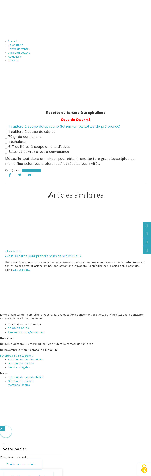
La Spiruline (15, 44)
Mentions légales (19, 367)
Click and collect (19, 52)
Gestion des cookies (21, 363)
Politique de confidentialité (26, 359)
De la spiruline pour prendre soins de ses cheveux (43, 256)
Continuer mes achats (21, 464)
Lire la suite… (21, 269)
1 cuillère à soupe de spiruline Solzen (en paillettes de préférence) (64, 126)
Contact (13, 60)
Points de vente (18, 48)
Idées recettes (31, 170)
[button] (75, 373)
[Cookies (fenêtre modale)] (144, 469)
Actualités (14, 56)
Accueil (12, 41)
